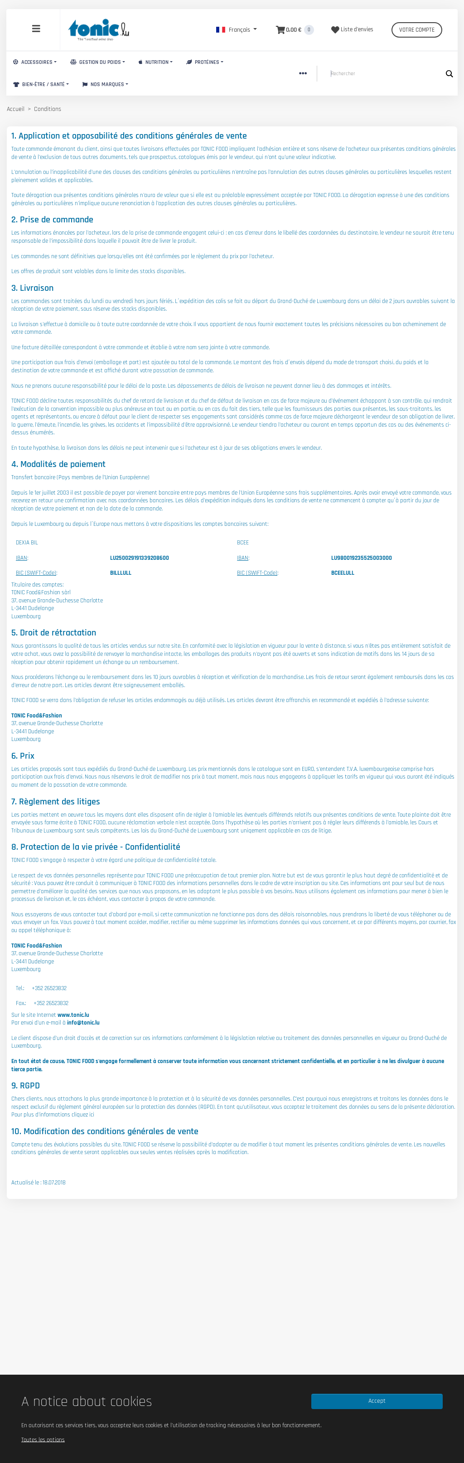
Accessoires (33, 62)
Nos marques (103, 84)
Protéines (202, 62)
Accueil (15, 109)
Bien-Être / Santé (39, 84)
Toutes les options (43, 1439)
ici (91, 1114)
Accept (377, 1401)
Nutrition (154, 62)
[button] (236, 30)
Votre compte (417, 30)
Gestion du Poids (95, 62)
